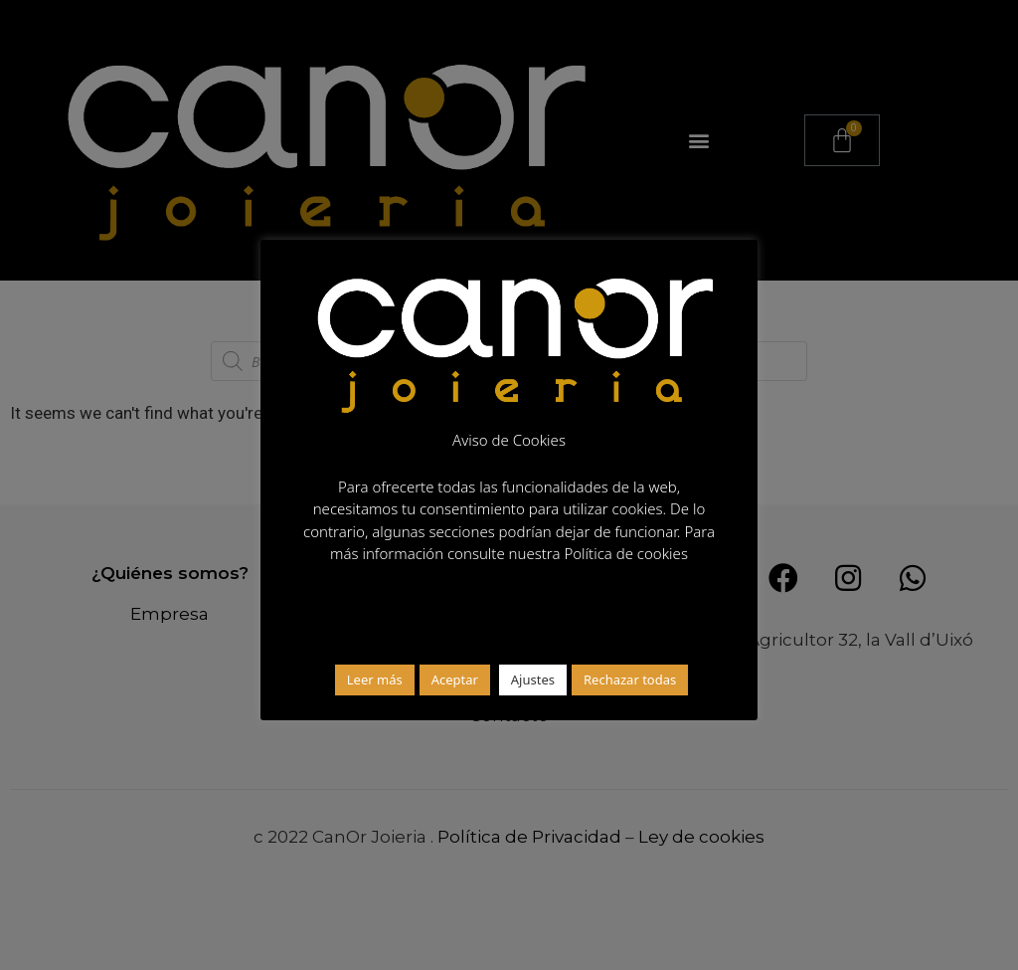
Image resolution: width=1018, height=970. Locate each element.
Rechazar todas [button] (630, 679)
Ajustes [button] (533, 679)
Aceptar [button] (454, 679)
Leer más (375, 679)
